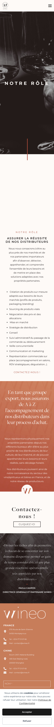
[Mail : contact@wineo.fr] (6, 643)
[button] (50, 5)
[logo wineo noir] (5, 5)
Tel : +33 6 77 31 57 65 (18, 639)
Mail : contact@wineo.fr (19, 643)
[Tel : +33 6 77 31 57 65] (6, 639)
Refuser (27, 721)
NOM (8, 683)
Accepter (27, 712)
